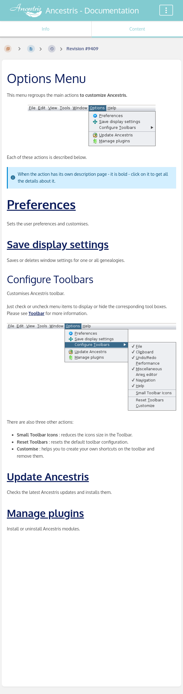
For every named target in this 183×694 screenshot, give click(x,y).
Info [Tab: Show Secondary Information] (46, 29)
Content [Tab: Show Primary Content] (137, 29)
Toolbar (37, 313)
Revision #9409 (82, 48)
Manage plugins (45, 512)
